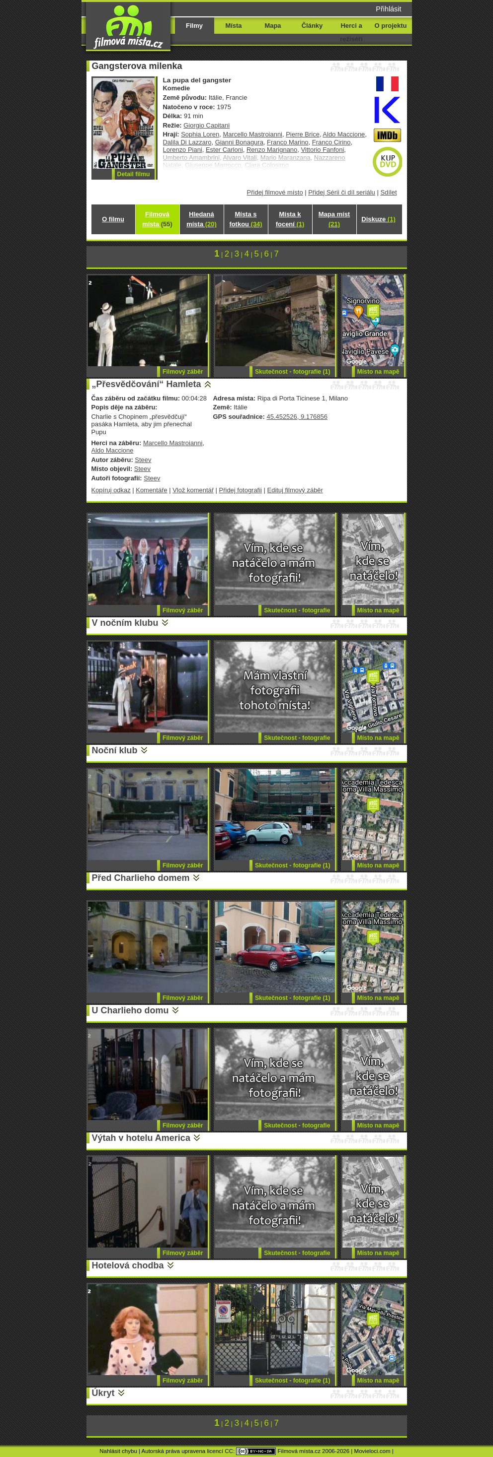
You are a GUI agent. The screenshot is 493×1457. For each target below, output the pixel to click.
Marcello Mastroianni (252, 134)
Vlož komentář (193, 490)
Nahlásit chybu (118, 1451)
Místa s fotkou (245, 219)
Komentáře (151, 490)
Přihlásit (388, 9)
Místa (233, 25)
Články (312, 25)
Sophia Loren (200, 134)
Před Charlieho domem (141, 878)
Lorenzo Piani (182, 149)
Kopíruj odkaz (111, 490)
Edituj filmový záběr (295, 490)
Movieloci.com (372, 1451)
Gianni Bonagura (239, 142)
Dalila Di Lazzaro (187, 142)
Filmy (194, 25)
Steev (143, 460)
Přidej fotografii (240, 490)
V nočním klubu (125, 623)
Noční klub (115, 750)
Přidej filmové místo (275, 192)
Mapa (272, 25)
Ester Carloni (224, 149)
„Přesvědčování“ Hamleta (146, 384)
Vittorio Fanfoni (322, 149)
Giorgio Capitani (206, 125)
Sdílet (388, 192)
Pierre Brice (303, 134)
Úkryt (103, 1393)
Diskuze (378, 219)
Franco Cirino (331, 142)
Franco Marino (288, 142)
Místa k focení (290, 219)
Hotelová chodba (128, 1265)
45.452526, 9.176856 (296, 416)
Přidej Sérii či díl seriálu (341, 192)
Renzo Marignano (271, 149)
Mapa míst (334, 219)
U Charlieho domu (130, 1010)
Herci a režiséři (351, 32)
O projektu (391, 25)
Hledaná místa (201, 219)
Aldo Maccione (344, 134)
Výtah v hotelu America (141, 1138)
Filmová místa (157, 219)
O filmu (113, 219)
